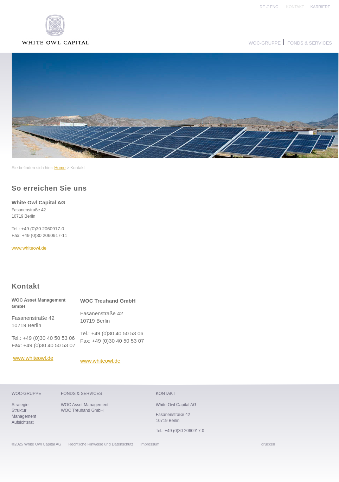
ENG (274, 7)
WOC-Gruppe (265, 43)
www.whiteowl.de (29, 248)
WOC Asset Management (84, 404)
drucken (268, 444)
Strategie (20, 404)
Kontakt (295, 7)
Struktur (19, 410)
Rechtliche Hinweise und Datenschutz (100, 444)
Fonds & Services (309, 43)
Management (24, 416)
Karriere (320, 7)
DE (262, 7)
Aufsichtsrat (23, 422)
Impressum (149, 444)
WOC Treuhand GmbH (82, 410)
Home (59, 167)
